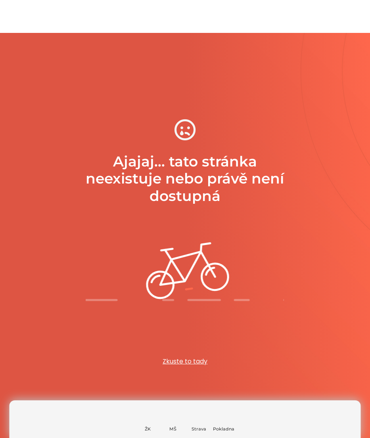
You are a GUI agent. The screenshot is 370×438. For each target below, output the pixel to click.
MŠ (172, 429)
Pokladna (223, 429)
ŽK (148, 429)
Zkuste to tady (185, 361)
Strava (199, 429)
